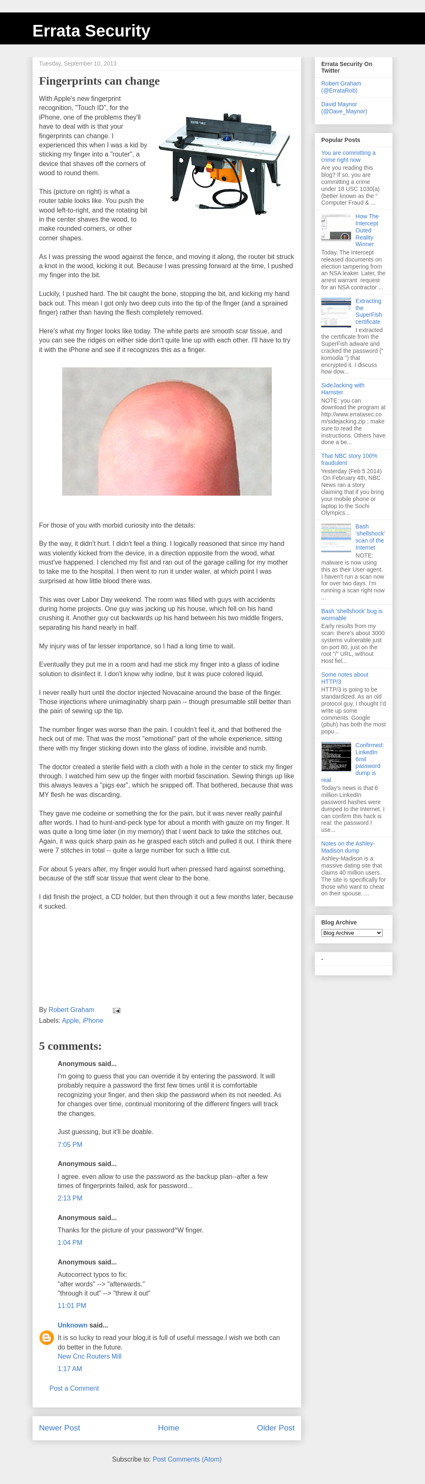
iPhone (93, 1020)
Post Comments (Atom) (187, 1459)
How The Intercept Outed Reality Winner (367, 230)
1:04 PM (70, 1242)
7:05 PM (70, 1144)
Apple (70, 1020)
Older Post (276, 1427)
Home (168, 1427)
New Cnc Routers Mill (90, 1356)
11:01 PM (72, 1305)
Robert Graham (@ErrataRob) (341, 87)
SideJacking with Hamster (342, 389)
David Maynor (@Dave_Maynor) (344, 108)
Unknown (73, 1325)
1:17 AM (70, 1368)
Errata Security (91, 31)
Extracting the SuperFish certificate (369, 311)
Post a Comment (74, 1388)
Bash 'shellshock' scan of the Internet (370, 536)
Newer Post (59, 1427)
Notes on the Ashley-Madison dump (348, 847)
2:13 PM (70, 1198)
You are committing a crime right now (348, 156)
